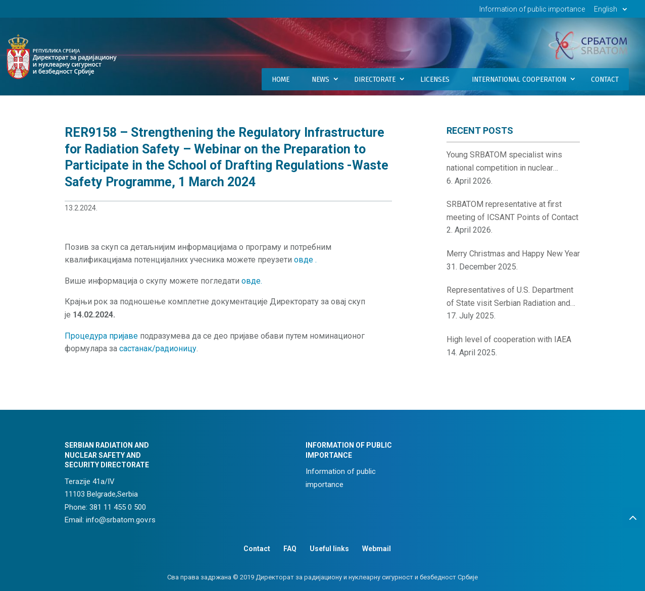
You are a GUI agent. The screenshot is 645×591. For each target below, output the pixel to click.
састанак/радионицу (157, 348)
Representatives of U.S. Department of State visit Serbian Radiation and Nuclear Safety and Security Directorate (509, 297)
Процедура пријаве (101, 336)
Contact (605, 79)
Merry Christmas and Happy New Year (513, 253)
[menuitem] (612, 12)
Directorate (374, 79)
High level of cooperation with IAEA (508, 339)
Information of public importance (532, 9)
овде (304, 259)
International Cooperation (519, 79)
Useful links (329, 549)
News (320, 79)
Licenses (435, 79)
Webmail (376, 549)
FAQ (289, 549)
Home (280, 79)
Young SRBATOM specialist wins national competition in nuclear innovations (504, 162)
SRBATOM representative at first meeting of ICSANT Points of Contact (512, 210)
